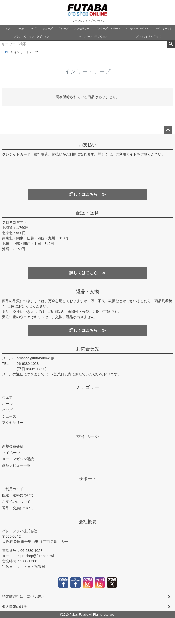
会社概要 (88, 521)
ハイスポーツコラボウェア (92, 36)
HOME (5, 52)
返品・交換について (18, 508)
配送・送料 (87, 212)
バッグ (33, 28)
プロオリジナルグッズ (148, 36)
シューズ (48, 28)
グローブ (63, 28)
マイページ (87, 436)
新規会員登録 (12, 446)
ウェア (6, 28)
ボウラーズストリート (107, 28)
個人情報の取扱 (14, 607)
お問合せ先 (87, 348)
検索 (171, 44)
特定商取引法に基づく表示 (23, 597)
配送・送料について (18, 495)
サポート (88, 479)
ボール (20, 28)
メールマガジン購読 (18, 459)
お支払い (88, 144)
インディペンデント (137, 28)
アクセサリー (81, 28)
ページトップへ (168, 130)
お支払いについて (16, 502)
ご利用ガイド (12, 489)
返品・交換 (87, 291)
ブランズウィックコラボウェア (31, 36)
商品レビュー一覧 (16, 465)
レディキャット (163, 28)
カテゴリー (87, 387)
